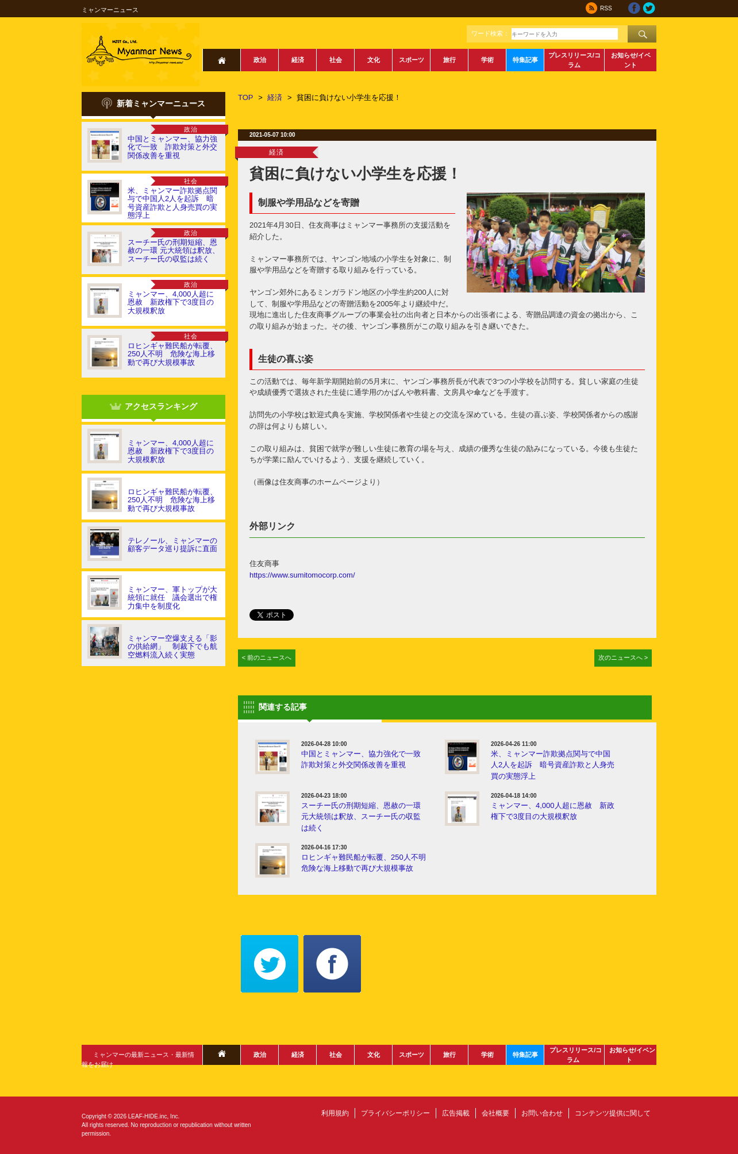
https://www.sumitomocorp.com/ (302, 575)
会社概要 (495, 1113)
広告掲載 (456, 1113)
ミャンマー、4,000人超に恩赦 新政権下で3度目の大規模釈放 (171, 302)
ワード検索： (490, 33)
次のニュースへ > (623, 657)
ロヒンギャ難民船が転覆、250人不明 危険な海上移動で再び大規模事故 (172, 354)
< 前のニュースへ (267, 657)
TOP (245, 97)
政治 (259, 59)
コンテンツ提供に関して (613, 1113)
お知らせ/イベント (631, 60)
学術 (487, 59)
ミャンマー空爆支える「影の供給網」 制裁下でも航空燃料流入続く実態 (172, 646)
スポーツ (411, 59)
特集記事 (525, 59)
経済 (297, 59)
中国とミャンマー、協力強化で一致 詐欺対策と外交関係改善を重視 (172, 147)
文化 (373, 59)
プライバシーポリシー (395, 1113)
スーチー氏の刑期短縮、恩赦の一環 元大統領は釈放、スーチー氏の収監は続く (174, 250)
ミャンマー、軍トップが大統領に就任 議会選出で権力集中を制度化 (172, 597)
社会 (335, 59)
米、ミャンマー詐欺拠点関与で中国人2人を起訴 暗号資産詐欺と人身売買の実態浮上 (172, 203)
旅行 (449, 59)
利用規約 (335, 1113)
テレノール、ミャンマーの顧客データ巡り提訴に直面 (172, 544)
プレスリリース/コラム (574, 60)
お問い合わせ (542, 1113)
